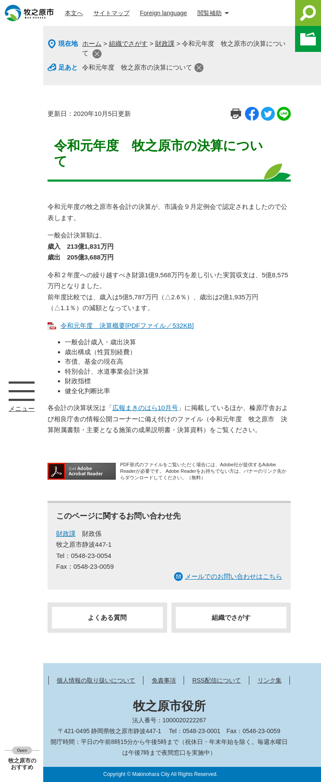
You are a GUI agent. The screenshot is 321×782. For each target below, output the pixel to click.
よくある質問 (107, 617)
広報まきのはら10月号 (145, 407)
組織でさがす (128, 43)
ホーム (92, 43)
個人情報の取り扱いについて (96, 680)
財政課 (165, 43)
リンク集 (269, 680)
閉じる (97, 53)
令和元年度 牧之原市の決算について (137, 67)
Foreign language (163, 13)
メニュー (22, 391)
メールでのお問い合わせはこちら (233, 576)
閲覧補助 (209, 13)
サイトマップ (111, 13)
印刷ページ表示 (236, 114)
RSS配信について (216, 680)
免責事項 (164, 680)
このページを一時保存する (308, 39)
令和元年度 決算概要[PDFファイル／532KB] (127, 325)
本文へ (74, 13)
